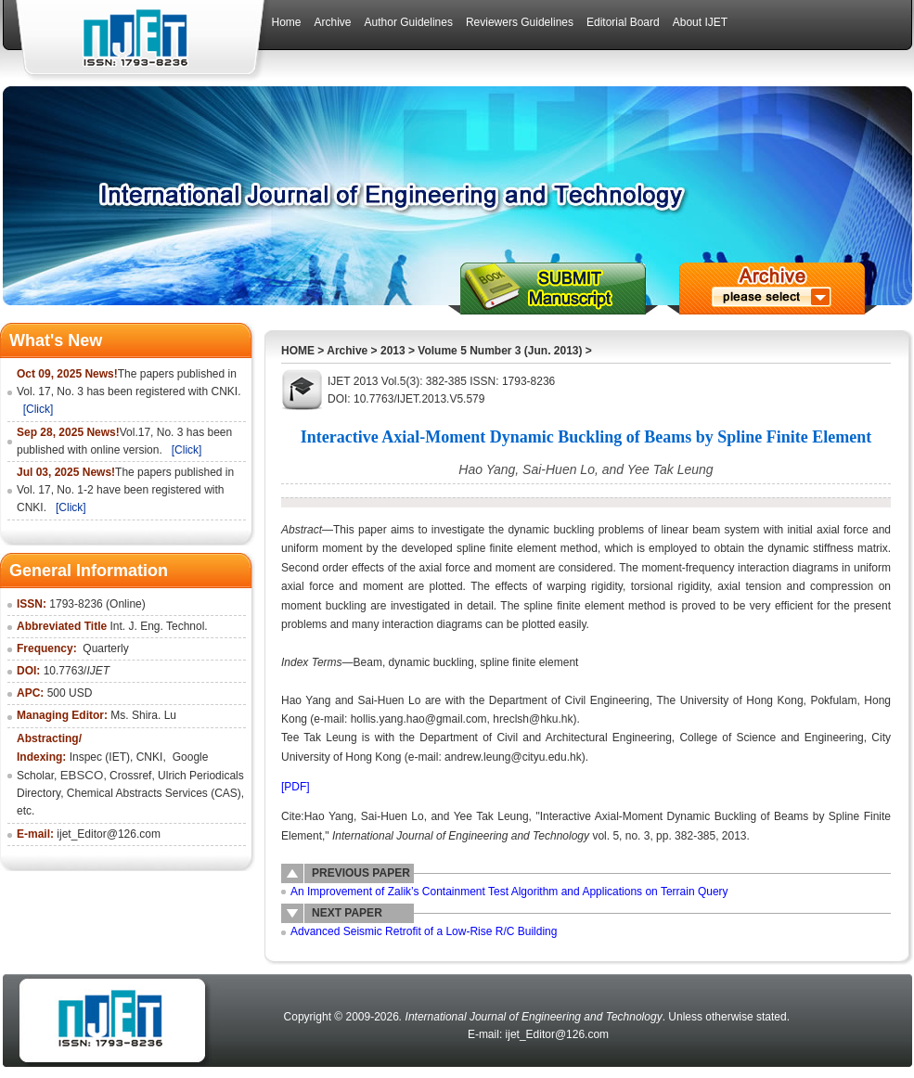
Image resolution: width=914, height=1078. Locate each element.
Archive (347, 350)
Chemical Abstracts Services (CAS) (154, 793)
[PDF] (295, 786)
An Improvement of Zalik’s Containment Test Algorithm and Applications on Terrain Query (509, 891)
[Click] (38, 409)
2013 (393, 350)
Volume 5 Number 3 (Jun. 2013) (500, 350)
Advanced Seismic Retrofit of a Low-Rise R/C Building (423, 931)
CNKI (149, 757)
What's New (55, 340)
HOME (298, 350)
